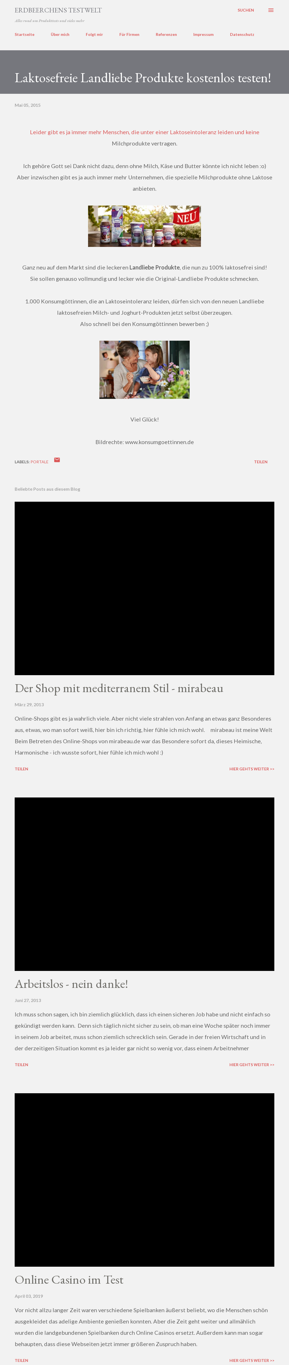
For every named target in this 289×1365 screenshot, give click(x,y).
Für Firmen (129, 34)
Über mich (60, 34)
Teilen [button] (261, 461)
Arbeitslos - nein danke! (71, 983)
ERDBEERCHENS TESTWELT (58, 10)
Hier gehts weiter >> (251, 768)
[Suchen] (246, 10)
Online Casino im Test (69, 1279)
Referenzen (166, 34)
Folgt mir (94, 34)
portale (39, 461)
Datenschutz (242, 34)
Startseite (24, 34)
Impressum (203, 34)
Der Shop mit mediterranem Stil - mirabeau (119, 688)
